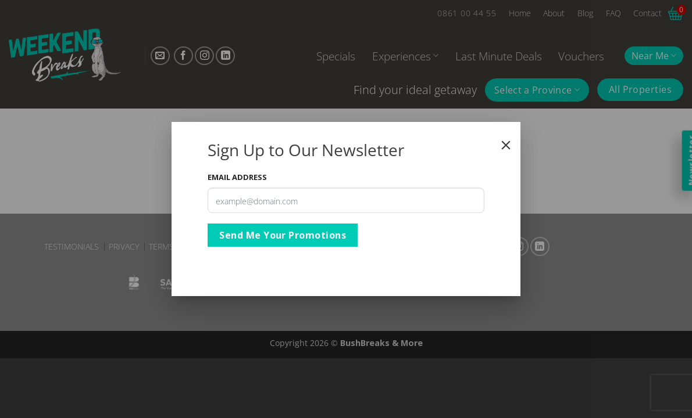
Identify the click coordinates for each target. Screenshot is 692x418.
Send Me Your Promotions (282, 235)
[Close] (506, 145)
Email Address (237, 177)
